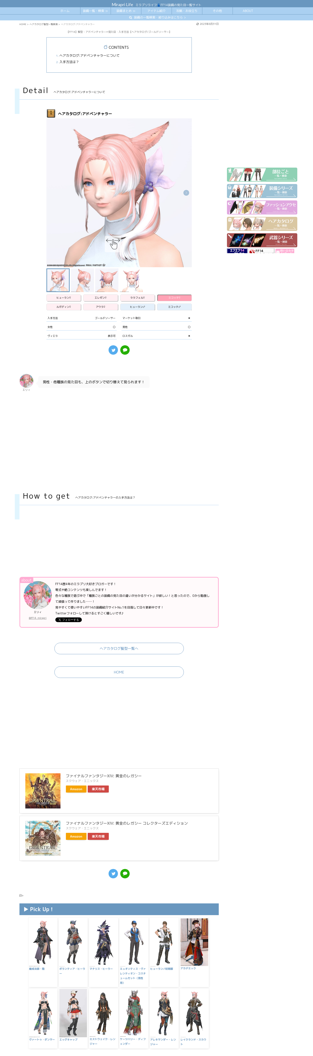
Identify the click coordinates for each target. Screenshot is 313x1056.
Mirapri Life (122, 4)
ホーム (64, 11)
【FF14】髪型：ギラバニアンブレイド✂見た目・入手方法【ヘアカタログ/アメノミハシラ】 (105, 1026)
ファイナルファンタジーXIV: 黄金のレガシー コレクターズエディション (127, 783)
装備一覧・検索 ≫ (95, 11)
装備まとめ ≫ (125, 11)
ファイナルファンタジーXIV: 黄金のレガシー (104, 736)
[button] (186, 193)
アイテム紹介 (156, 11)
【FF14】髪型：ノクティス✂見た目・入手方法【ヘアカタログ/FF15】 (88, 1032)
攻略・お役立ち (186, 11)
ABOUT (248, 11)
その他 (217, 11)
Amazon (76, 749)
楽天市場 (98, 749)
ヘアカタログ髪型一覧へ (119, 629)
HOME (119, 653)
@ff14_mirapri (37, 599)
